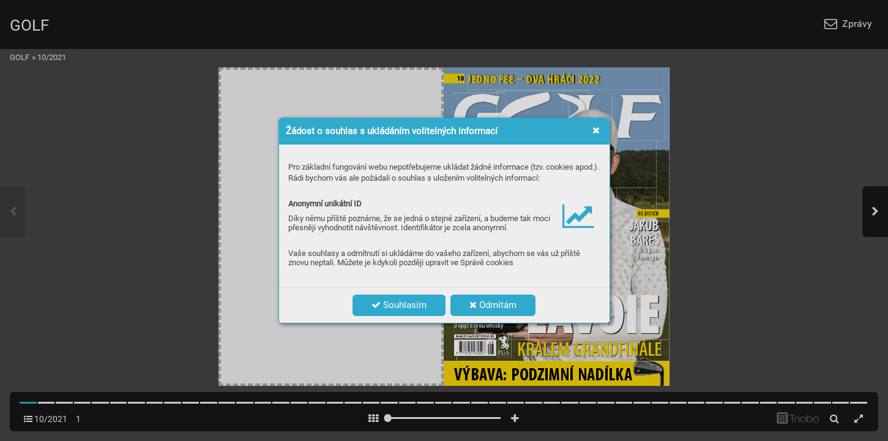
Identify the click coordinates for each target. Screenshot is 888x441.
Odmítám (493, 305)
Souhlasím (399, 305)
